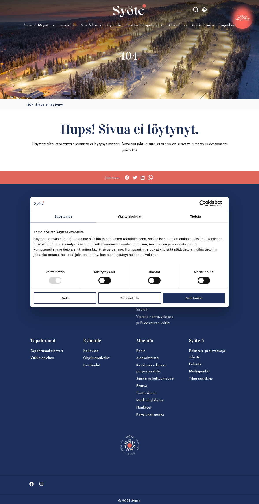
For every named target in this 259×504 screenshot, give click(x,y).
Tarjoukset (227, 25)
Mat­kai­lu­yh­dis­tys (149, 400)
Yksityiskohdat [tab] (129, 216)
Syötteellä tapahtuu (142, 25)
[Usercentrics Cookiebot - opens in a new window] (206, 203)
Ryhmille (114, 25)
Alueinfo (175, 25)
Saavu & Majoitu (37, 25)
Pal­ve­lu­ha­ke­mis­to (150, 415)
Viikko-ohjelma (42, 358)
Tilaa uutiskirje (201, 379)
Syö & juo (67, 25)
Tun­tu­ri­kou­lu (146, 393)
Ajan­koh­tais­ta (147, 358)
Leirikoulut (91, 365)
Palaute (195, 364)
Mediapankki (199, 371)
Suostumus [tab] (63, 216)
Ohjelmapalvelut (96, 358)
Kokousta (90, 351)
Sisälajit (142, 309)
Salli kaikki (193, 298)
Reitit (140, 351)
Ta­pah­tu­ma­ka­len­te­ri (46, 351)
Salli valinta (129, 298)
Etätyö (141, 386)
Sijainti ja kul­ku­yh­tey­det (155, 379)
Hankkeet (144, 407)
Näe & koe (89, 25)
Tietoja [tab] (195, 216)
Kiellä (65, 298)
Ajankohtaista (202, 25)
